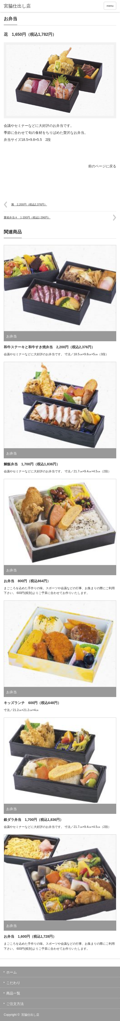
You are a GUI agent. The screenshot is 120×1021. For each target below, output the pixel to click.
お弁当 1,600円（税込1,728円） (30, 936)
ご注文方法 (15, 1004)
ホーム (11, 972)
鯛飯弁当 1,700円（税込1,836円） (32, 464)
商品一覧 (13, 993)
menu (110, 5)
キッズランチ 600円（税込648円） (32, 703)
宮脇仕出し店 (30, 1014)
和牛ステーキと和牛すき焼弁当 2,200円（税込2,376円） (49, 347)
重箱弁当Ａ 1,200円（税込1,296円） (27, 217)
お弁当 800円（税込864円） (27, 581)
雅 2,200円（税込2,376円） (29, 204)
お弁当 (10, 18)
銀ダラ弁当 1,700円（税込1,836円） (33, 820)
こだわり (13, 983)
